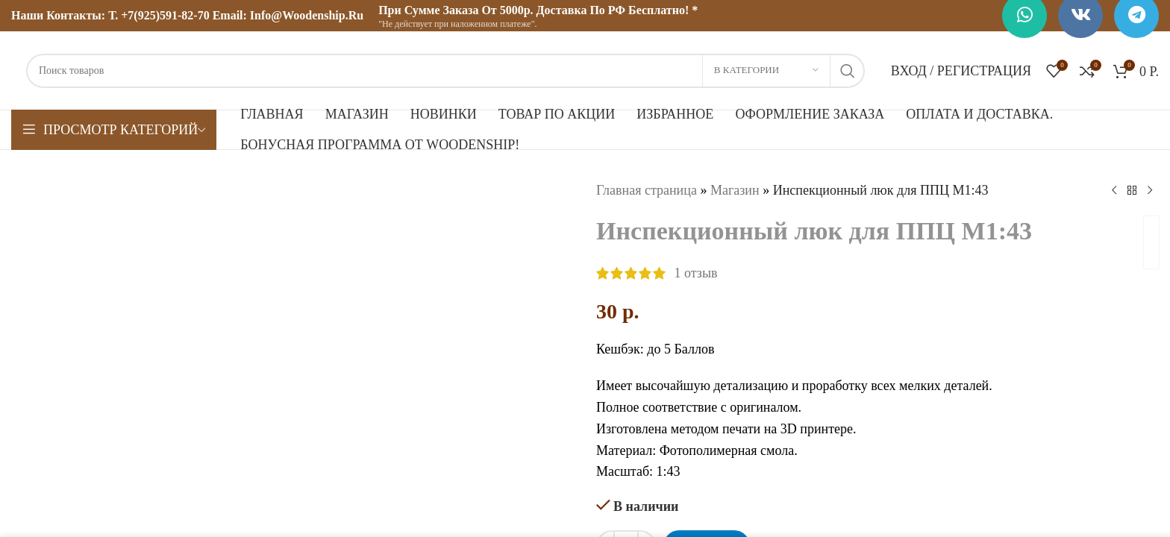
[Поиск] (445, 71)
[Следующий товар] (1150, 190)
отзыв (696, 273)
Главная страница (646, 190)
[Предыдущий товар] (1114, 190)
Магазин (735, 190)
